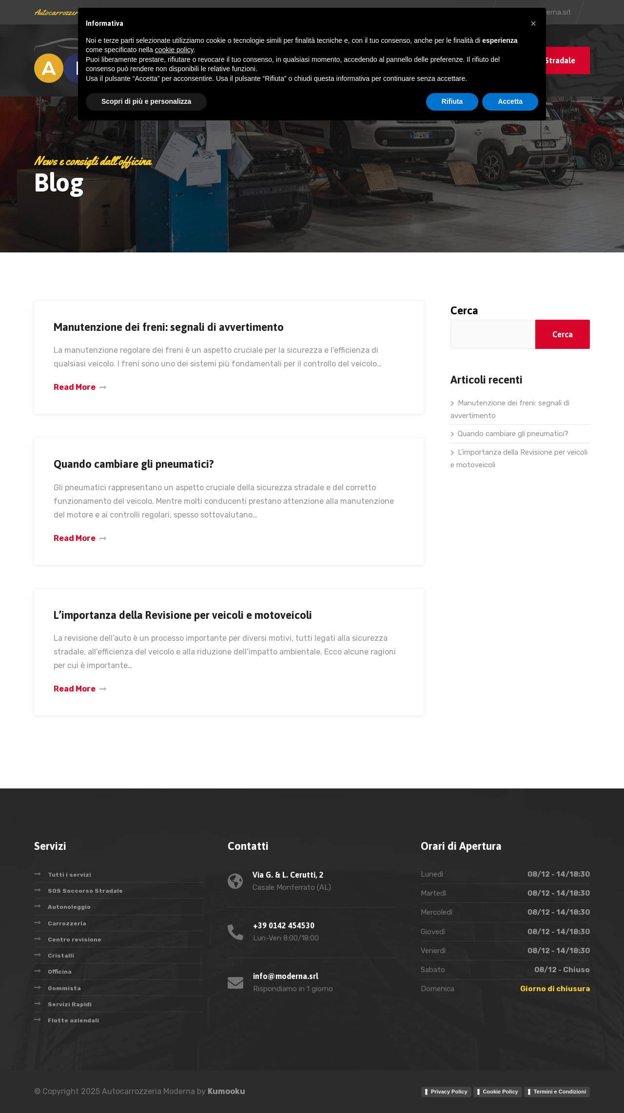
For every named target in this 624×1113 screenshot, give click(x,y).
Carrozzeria (67, 923)
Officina (60, 971)
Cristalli (61, 955)
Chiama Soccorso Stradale (528, 60)
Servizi (279, 60)
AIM (387, 60)
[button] (533, 1008)
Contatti (423, 60)
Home (212, 60)
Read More (75, 387)
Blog (245, 60)
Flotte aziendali (73, 1020)
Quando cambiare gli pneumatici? (134, 464)
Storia (325, 60)
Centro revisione (74, 939)
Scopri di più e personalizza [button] (146, 1086)
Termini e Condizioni (560, 1091)
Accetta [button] (510, 1086)
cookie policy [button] (174, 1034)
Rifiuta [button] (452, 1086)
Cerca (464, 310)
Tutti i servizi (69, 874)
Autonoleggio (69, 906)
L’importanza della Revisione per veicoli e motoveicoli (183, 615)
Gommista (64, 988)
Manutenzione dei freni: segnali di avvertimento (169, 327)
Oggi (358, 60)
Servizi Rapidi (70, 1004)
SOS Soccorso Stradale (85, 890)
